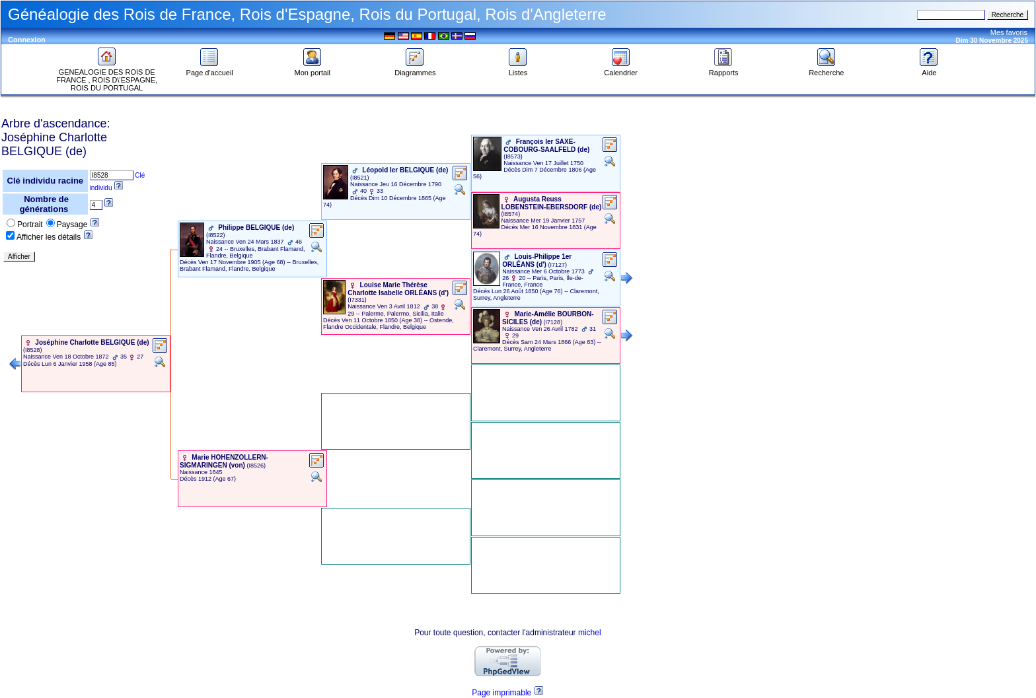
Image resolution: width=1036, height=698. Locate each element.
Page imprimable (501, 692)
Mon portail (312, 69)
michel (589, 632)
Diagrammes (414, 69)
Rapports (724, 69)
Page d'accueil (209, 69)
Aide (929, 69)
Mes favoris (1008, 32)
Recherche (826, 69)
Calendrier (621, 69)
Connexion (27, 40)
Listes (518, 69)
